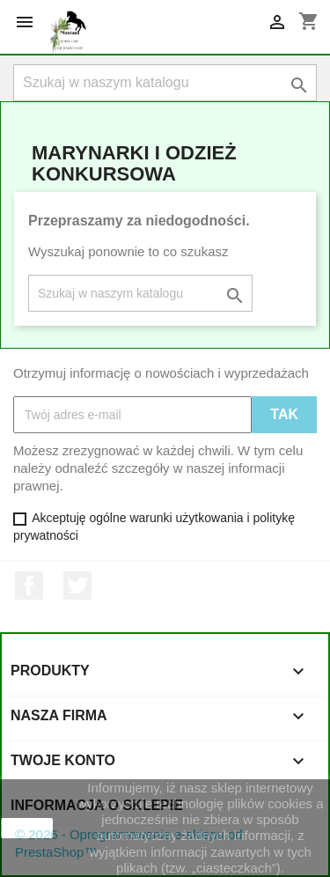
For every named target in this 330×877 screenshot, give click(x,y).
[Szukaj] (165, 82)
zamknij (27, 828)
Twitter (77, 585)
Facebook (29, 585)
